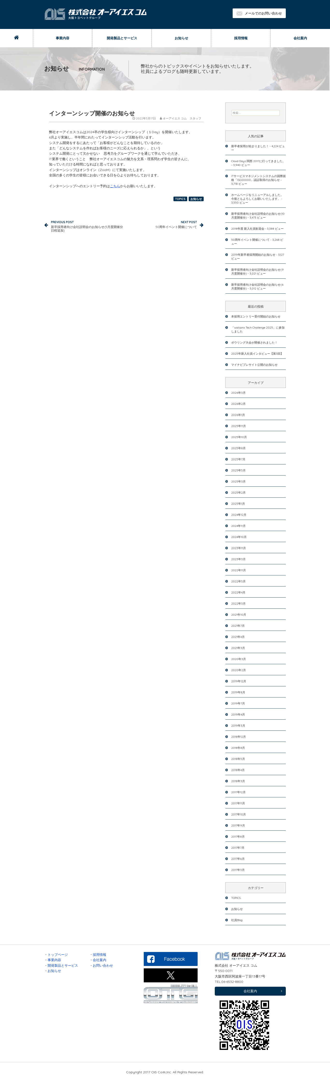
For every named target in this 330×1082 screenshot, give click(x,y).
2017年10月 (238, 814)
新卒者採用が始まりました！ (250, 146)
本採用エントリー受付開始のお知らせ (255, 316)
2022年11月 (238, 570)
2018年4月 (238, 770)
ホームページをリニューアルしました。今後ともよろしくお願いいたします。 (257, 196)
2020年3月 (238, 659)
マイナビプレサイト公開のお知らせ (254, 364)
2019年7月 (238, 703)
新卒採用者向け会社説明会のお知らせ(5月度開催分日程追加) (87, 225)
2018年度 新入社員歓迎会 (247, 228)
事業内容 (62, 38)
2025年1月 (238, 503)
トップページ (58, 954)
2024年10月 (239, 537)
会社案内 (300, 38)
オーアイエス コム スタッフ (182, 118)
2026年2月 (238, 404)
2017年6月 (238, 859)
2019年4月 (238, 714)
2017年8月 (238, 836)
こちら (115, 186)
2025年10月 (239, 437)
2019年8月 (238, 692)
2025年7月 (238, 459)
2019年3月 (238, 725)
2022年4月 (238, 592)
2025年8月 (238, 448)
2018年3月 (238, 781)
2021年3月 (238, 648)
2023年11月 (238, 548)
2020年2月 (238, 670)
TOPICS (180, 199)
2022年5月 (238, 581)
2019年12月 (238, 681)
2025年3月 (238, 481)
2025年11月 (238, 426)
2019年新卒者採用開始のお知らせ (253, 254)
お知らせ (181, 38)
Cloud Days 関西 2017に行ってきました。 (258, 161)
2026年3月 (238, 392)
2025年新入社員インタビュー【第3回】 (257, 353)
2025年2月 (238, 492)
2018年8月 (238, 748)
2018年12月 (238, 736)
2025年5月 (238, 470)
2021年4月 (238, 637)
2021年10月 (238, 614)
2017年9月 (238, 825)
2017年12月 (238, 792)
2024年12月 (238, 515)
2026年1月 (238, 415)
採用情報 (241, 38)
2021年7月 (238, 625)
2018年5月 (238, 759)
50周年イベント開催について (160, 224)
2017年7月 (237, 847)
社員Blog (237, 920)
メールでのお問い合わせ (259, 13)
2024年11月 (238, 526)
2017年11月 (238, 803)
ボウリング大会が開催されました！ (254, 342)
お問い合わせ (103, 965)
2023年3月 (238, 559)
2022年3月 (238, 603)
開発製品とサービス (122, 38)
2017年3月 (238, 870)
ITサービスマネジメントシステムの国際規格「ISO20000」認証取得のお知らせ (258, 178)
